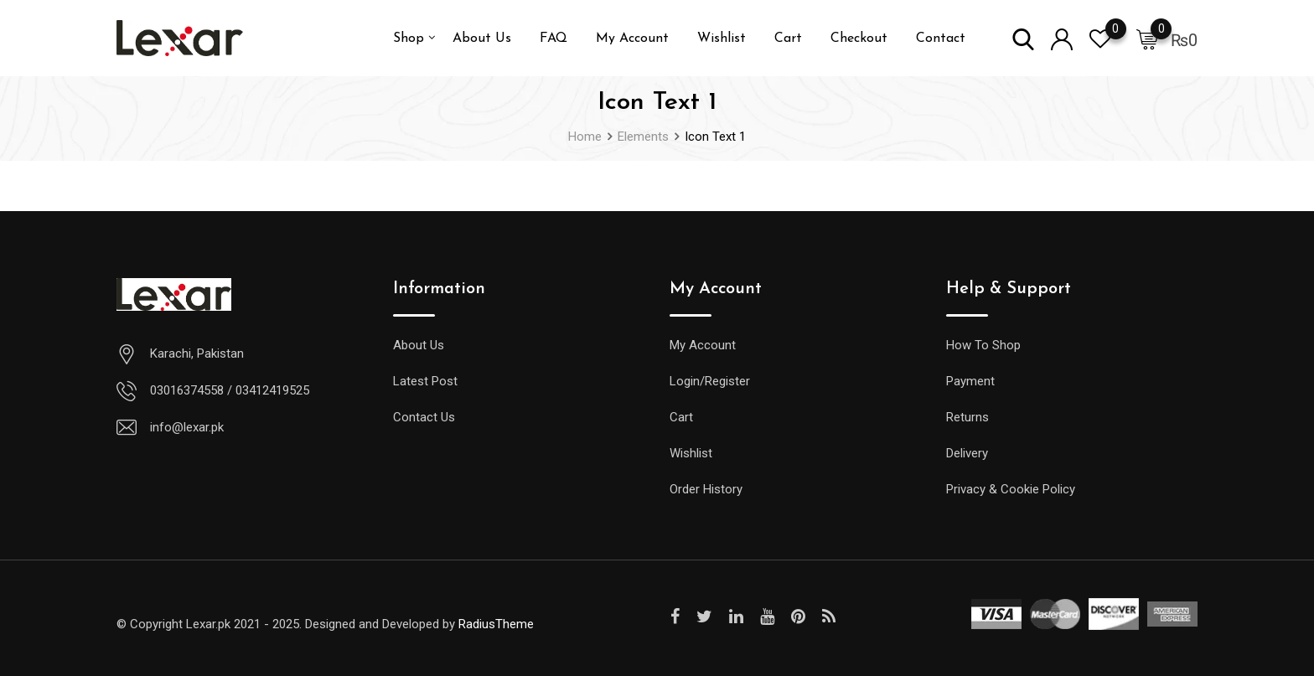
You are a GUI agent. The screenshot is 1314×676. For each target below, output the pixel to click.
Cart (788, 38)
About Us (482, 38)
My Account (632, 38)
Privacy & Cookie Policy (1010, 489)
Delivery (967, 453)
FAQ (553, 38)
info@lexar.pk (187, 427)
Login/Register (710, 381)
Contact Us (424, 417)
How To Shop (983, 345)
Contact (940, 38)
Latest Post (425, 381)
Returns (967, 417)
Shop (408, 38)
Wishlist (721, 38)
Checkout (858, 38)
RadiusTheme (496, 624)
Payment (970, 381)
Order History (706, 489)
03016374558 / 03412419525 (229, 390)
